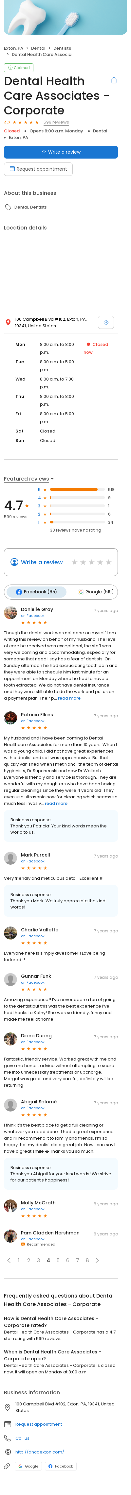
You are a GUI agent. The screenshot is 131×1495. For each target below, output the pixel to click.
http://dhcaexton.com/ (39, 1451)
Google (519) (93, 591)
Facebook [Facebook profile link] (60, 1465)
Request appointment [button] (38, 1423)
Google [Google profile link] (28, 1465)
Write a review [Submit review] (61, 152)
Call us (22, 1437)
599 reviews (56, 122)
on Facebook (33, 614)
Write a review (42, 562)
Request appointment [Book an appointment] (38, 169)
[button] (8, 1259)
